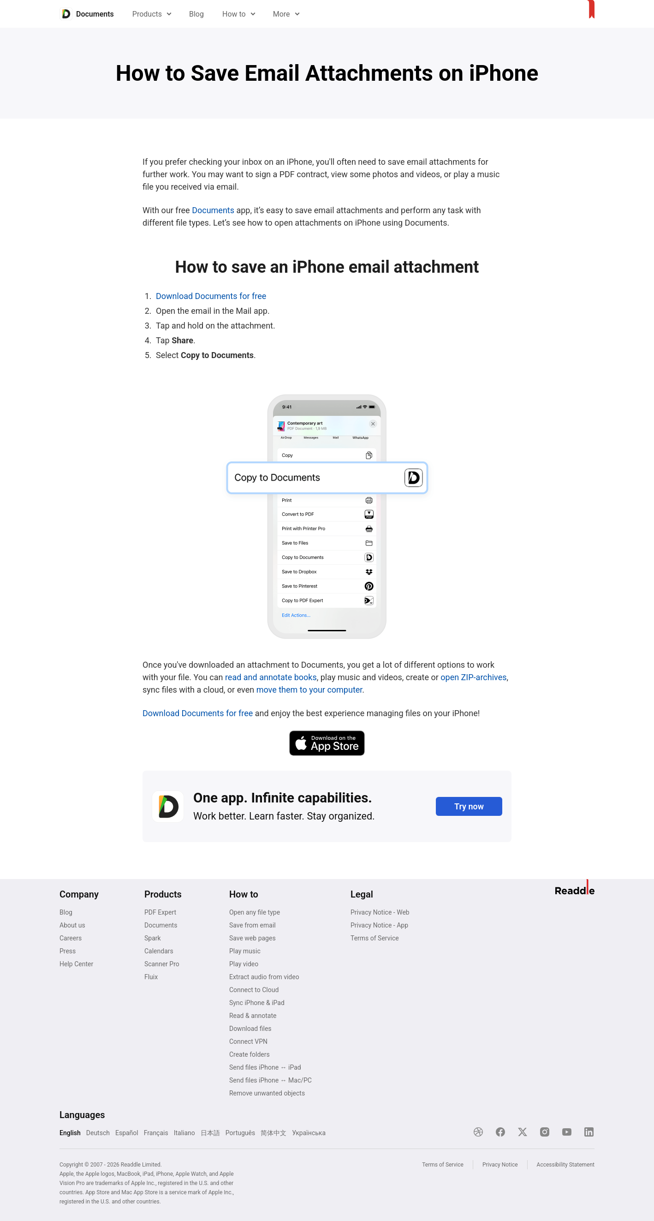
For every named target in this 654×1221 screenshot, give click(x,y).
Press (67, 951)
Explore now (446, 1175)
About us (72, 925)
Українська (309, 1133)
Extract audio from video (264, 977)
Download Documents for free (211, 296)
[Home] (86, 13)
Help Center (76, 964)
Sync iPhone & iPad (257, 1002)
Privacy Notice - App (379, 925)
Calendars (158, 951)
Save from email (252, 925)
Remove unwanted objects (267, 1093)
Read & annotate (252, 1015)
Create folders (249, 1054)
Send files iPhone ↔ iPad (265, 1067)
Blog (196, 14)
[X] (522, 1131)
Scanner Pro (161, 964)
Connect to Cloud (254, 990)
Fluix (151, 977)
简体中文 (273, 1133)
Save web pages (252, 938)
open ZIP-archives (473, 677)
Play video (243, 964)
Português (240, 1133)
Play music (245, 951)
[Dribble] (478, 1131)
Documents (213, 210)
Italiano (184, 1133)
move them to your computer (309, 689)
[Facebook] (500, 1131)
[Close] (575, 1156)
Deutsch (98, 1133)
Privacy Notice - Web (380, 912)
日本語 (210, 1133)
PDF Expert (160, 912)
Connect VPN (248, 1041)
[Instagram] (544, 1131)
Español (126, 1133)
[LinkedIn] (589, 1131)
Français (156, 1133)
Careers (70, 938)
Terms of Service (375, 938)
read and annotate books (271, 677)
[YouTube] (566, 1131)
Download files (250, 1028)
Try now (469, 806)
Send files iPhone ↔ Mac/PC (270, 1080)
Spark (152, 938)
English (70, 1133)
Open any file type (254, 912)
